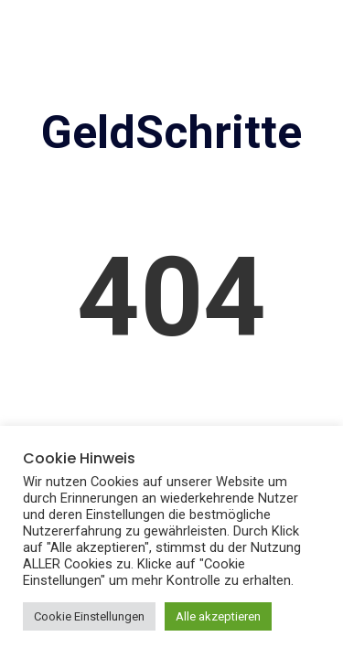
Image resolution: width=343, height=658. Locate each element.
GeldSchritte (171, 132)
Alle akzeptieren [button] (218, 616)
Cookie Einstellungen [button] (89, 616)
